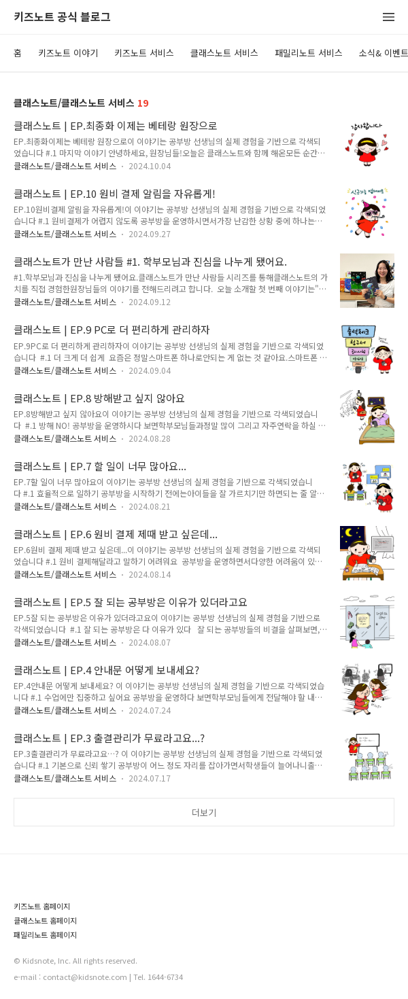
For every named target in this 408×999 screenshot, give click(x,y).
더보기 (204, 812)
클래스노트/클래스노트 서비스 (65, 165)
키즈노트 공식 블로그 (62, 17)
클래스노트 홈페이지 (45, 920)
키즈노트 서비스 (144, 52)
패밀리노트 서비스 (309, 52)
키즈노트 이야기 (68, 52)
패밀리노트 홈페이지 (45, 934)
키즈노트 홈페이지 (42, 906)
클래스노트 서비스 (224, 52)
